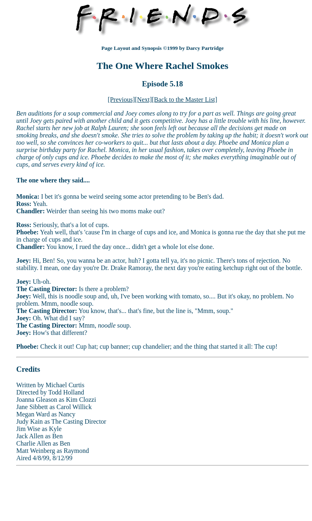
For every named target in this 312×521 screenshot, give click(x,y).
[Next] (143, 99)
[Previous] (121, 99)
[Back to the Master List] (184, 99)
